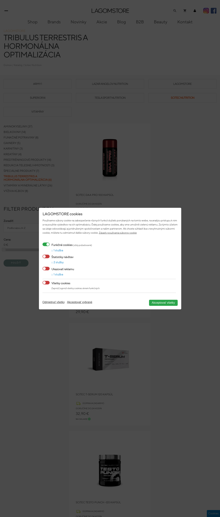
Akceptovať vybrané (79, 302)
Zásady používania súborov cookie (118, 232)
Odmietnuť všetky (54, 302)
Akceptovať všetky (163, 302)
